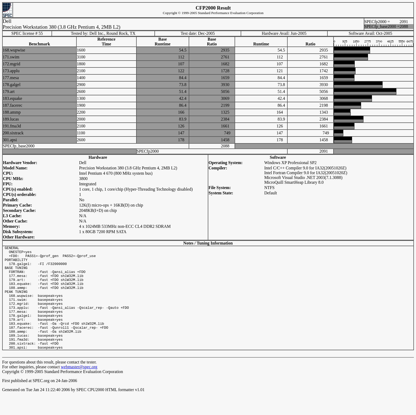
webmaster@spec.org (79, 387)
